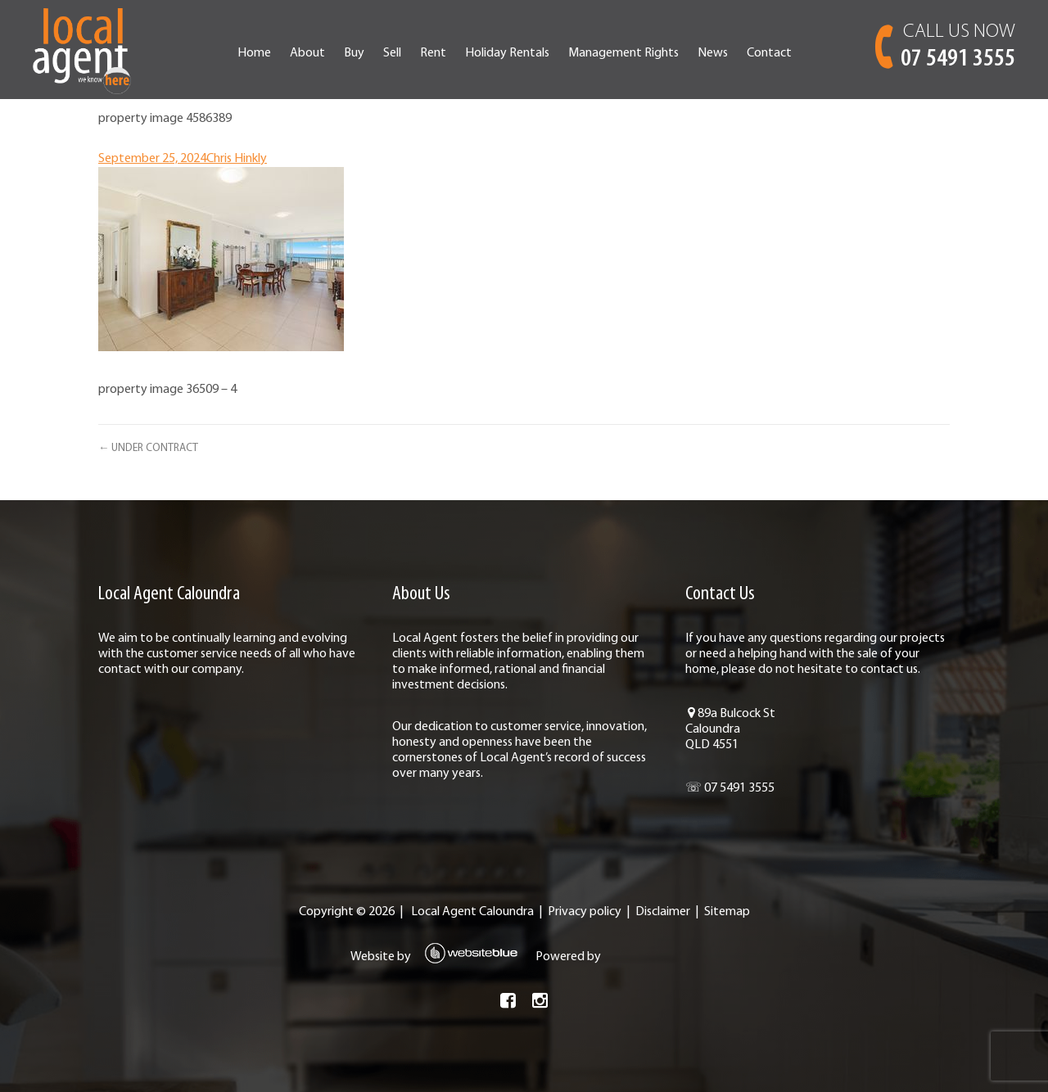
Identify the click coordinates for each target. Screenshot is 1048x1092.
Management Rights (623, 53)
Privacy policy (584, 911)
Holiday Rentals (507, 53)
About (307, 53)
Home (254, 53)
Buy (354, 53)
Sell (392, 53)
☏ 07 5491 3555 (730, 788)
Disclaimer (662, 911)
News (713, 53)
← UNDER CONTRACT (148, 448)
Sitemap (727, 911)
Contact (769, 53)
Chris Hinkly (236, 158)
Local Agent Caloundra (472, 911)
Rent (433, 53)
